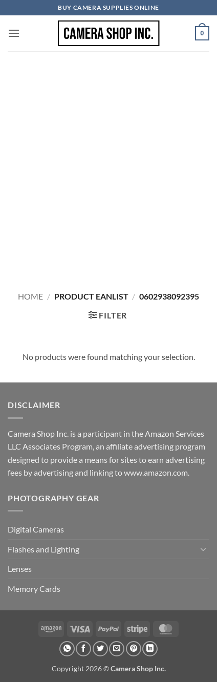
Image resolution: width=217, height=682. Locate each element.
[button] (14, 33)
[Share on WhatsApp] (67, 648)
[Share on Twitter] (100, 648)
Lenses (20, 568)
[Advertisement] (108, 164)
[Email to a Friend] (116, 648)
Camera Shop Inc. (138, 668)
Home (30, 296)
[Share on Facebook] (83, 648)
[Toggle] (203, 549)
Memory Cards (34, 588)
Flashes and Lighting (43, 549)
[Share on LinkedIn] (150, 648)
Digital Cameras (36, 529)
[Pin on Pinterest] (133, 648)
